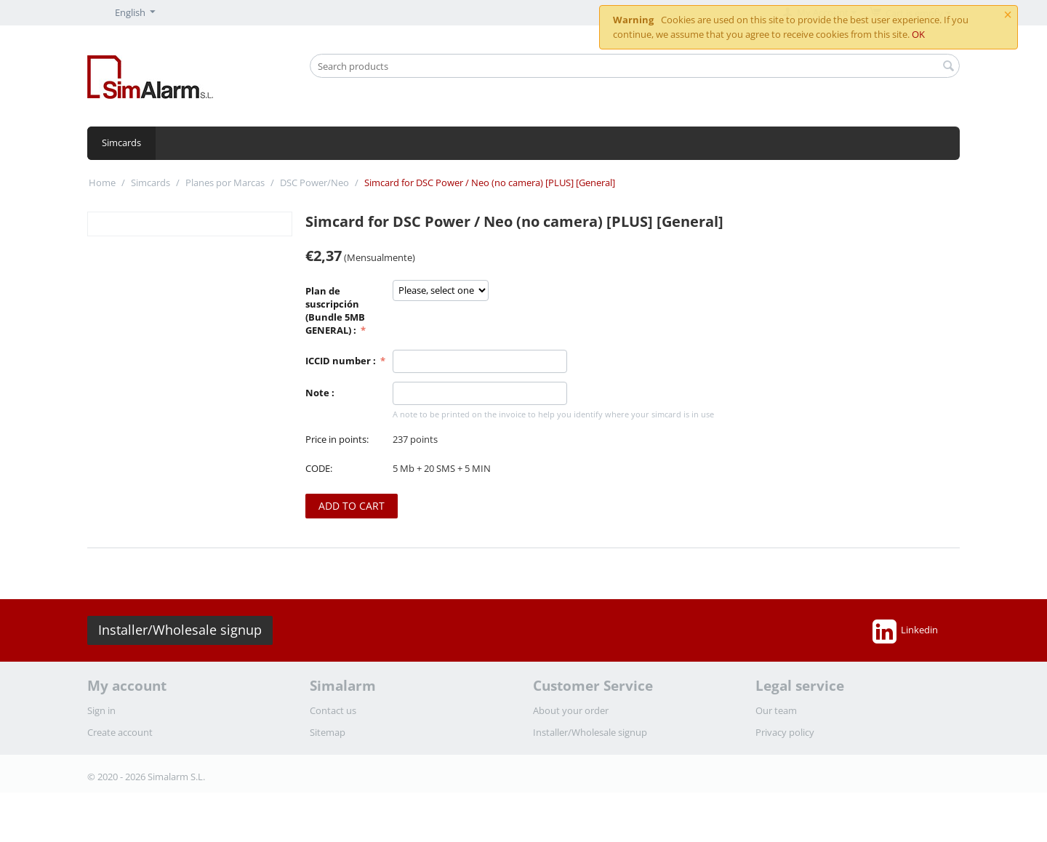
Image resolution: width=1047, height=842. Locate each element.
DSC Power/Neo (314, 182)
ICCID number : (341, 360)
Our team (776, 710)
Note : (319, 392)
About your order (571, 710)
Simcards (121, 142)
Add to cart (351, 506)
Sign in (101, 710)
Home (102, 182)
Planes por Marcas (225, 182)
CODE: (318, 468)
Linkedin (905, 631)
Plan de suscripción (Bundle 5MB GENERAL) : (335, 310)
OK (918, 34)
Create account (120, 732)
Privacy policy (784, 732)
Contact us (333, 710)
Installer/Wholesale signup (180, 629)
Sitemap (327, 732)
